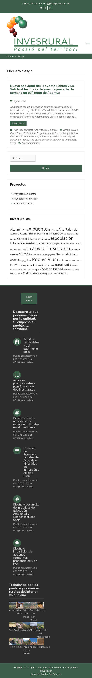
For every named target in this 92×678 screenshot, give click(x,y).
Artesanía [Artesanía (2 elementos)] (33, 233)
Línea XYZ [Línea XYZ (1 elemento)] (14, 254)
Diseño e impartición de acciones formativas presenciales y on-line (25, 556)
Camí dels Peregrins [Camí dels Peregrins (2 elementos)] (48, 233)
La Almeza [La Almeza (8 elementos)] (36, 248)
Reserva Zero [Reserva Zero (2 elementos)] (40, 264)
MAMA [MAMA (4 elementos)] (23, 254)
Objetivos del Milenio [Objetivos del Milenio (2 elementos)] (66, 254)
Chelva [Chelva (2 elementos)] (63, 233)
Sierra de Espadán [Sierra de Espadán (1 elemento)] (34, 270)
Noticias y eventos (48, 129)
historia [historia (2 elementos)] (65, 243)
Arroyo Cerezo (70, 129)
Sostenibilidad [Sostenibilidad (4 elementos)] (52, 269)
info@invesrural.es (60, 3)
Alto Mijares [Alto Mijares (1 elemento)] (53, 230)
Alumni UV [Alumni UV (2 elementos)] (15, 233)
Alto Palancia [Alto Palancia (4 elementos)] (68, 229)
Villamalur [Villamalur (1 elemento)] (18, 274)
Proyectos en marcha (24, 193)
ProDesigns (55, 674)
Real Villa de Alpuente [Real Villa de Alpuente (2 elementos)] (21, 264)
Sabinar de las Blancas (64, 139)
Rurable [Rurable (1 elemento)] (51, 265)
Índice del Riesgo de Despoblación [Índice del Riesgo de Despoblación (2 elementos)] (49, 273)
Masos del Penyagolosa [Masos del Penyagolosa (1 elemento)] (46, 254)
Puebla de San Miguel (63, 136)
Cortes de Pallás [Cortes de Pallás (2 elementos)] (38, 238)
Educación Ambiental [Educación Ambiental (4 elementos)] (25, 243)
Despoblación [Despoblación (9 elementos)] (60, 238)
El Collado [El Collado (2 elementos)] (47, 243)
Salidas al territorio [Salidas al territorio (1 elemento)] (18, 270)
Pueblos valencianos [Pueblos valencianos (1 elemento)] (73, 260)
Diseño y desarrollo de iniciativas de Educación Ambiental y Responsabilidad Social (26, 512)
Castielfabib (29, 133)
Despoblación (44, 133)
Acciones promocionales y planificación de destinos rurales (24, 385)
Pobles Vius (45, 136)
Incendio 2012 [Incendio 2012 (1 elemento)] (75, 244)
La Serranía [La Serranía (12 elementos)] (58, 248)
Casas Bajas (16, 133)
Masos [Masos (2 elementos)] (32, 254)
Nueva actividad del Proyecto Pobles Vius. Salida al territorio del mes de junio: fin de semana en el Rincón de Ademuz (42, 89)
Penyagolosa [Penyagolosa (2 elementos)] (24, 260)
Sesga (13, 142)
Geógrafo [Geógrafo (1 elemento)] (57, 244)
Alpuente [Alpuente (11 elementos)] (38, 229)
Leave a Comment (31, 142)
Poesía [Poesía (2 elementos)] (60, 260)
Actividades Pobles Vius (26, 129)
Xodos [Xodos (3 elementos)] (27, 273)
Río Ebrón (36, 139)
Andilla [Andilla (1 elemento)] (24, 234)
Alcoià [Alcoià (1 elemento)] (25, 230)
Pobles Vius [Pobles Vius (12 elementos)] (44, 259)
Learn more (29, 298)
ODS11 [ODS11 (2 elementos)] (13, 260)
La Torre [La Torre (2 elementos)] (75, 249)
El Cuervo (57, 133)
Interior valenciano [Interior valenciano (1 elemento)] (18, 250)
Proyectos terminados (25, 198)
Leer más (17, 123)
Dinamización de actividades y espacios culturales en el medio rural (26, 423)
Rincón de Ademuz (20, 139)
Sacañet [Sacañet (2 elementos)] (74, 264)
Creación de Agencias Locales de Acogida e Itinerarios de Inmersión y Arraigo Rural (31, 462)
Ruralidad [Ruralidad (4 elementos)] (62, 265)
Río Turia (46, 139)
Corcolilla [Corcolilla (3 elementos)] (23, 239)
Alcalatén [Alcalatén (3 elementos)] (16, 229)
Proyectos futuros (23, 203)
